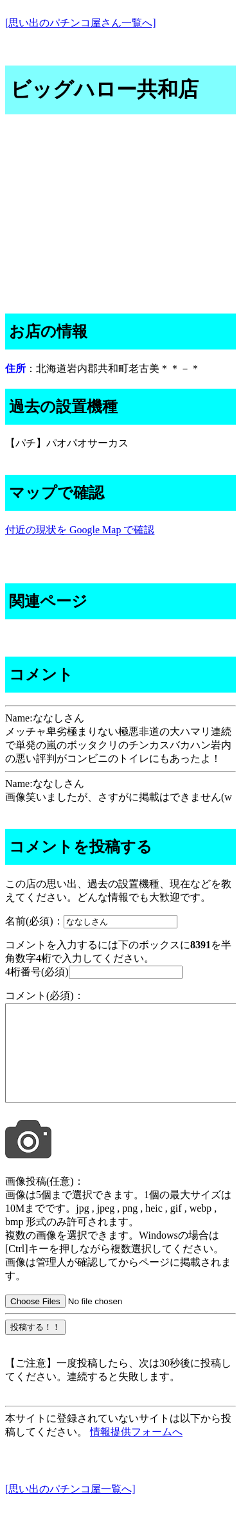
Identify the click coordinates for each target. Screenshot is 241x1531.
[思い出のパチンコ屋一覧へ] (70, 1508)
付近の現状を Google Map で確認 (79, 529)
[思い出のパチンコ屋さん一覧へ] (80, 22)
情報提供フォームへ (136, 1451)
